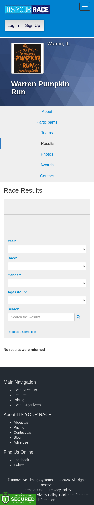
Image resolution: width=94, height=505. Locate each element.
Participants (47, 122)
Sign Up (32, 25)
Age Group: (17, 292)
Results (47, 143)
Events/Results (25, 390)
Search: (14, 309)
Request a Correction (22, 332)
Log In (13, 25)
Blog (17, 437)
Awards (47, 165)
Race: (12, 258)
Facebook (21, 460)
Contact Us (22, 432)
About (47, 111)
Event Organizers (27, 405)
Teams (47, 133)
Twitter (19, 465)
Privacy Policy (60, 490)
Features (20, 395)
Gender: (14, 275)
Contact (47, 176)
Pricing (19, 400)
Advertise (21, 442)
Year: (12, 241)
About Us (21, 422)
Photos (47, 154)
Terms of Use (33, 490)
